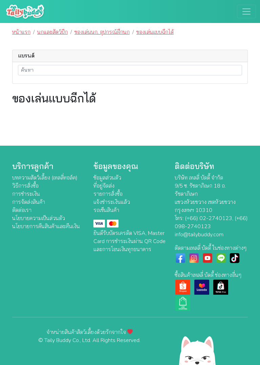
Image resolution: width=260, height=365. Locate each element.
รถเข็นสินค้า (106, 210)
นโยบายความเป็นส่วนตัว (38, 218)
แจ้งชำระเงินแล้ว (111, 202)
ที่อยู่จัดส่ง (103, 186)
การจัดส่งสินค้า (28, 202)
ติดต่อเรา (21, 210)
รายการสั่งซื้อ (108, 194)
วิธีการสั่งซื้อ (25, 186)
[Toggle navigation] (246, 11)
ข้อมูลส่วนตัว (107, 177)
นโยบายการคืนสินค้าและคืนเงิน (46, 226)
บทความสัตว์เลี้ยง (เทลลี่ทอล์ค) (45, 177)
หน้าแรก (21, 32)
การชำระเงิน (26, 194)
